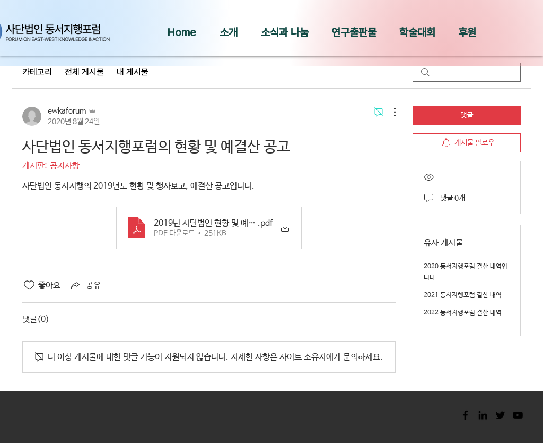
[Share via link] (85, 285)
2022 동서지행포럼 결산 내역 (463, 313)
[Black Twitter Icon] (500, 415)
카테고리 (37, 72)
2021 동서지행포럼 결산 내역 (463, 295)
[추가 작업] (389, 112)
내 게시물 (132, 72)
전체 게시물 (84, 72)
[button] (228, 32)
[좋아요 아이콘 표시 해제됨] (29, 285)
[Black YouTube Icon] (518, 415)
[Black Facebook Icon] (465, 415)
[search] (467, 72)
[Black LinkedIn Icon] (483, 415)
